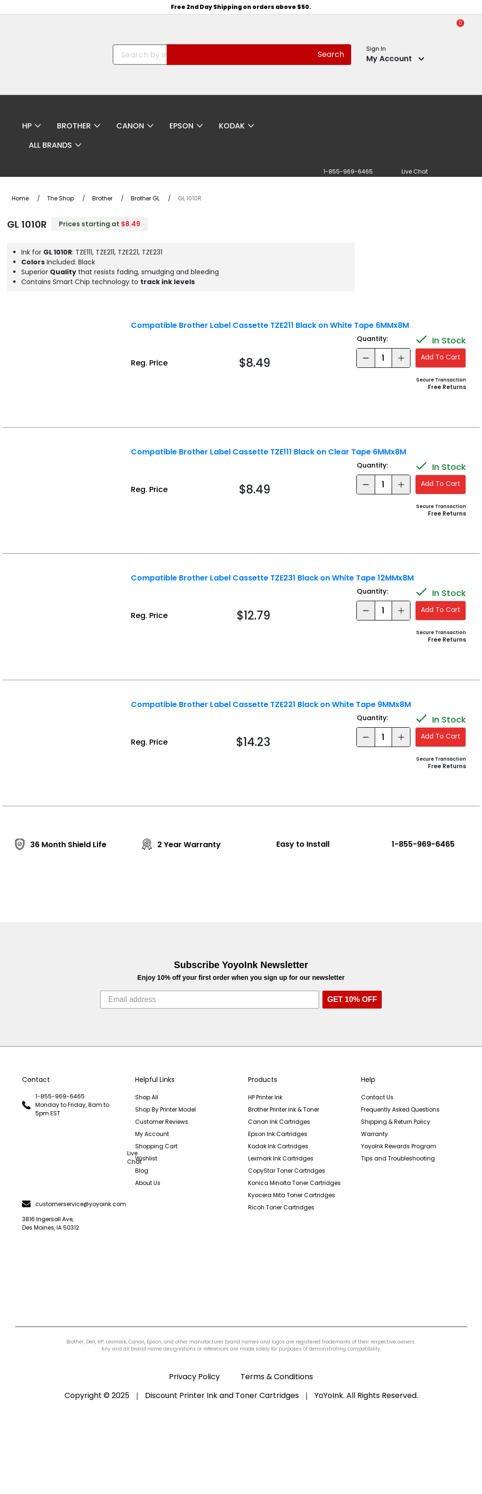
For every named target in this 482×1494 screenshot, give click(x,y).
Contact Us (377, 1097)
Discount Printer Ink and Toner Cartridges (222, 1395)
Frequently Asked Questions (400, 1109)
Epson (181, 125)
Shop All (146, 1097)
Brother (74, 125)
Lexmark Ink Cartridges (280, 1158)
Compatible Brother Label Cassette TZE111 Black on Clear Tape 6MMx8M (268, 451)
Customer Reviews (161, 1122)
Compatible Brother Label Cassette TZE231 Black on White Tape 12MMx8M (272, 577)
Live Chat (71, 1157)
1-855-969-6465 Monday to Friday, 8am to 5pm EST (65, 1104)
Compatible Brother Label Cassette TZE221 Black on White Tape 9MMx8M (271, 704)
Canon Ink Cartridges (279, 1122)
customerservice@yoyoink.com (71, 1204)
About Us (148, 1183)
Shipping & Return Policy (395, 1122)
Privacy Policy (194, 1376)
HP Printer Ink (265, 1097)
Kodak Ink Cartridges (278, 1146)
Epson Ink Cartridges (277, 1134)
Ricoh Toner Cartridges (281, 1207)
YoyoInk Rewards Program (398, 1146)
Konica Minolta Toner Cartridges (294, 1183)
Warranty (374, 1134)
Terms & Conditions (277, 1376)
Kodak (232, 125)
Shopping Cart (156, 1146)
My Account (152, 1134)
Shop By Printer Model (165, 1109)
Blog (141, 1171)
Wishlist (146, 1158)
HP (27, 125)
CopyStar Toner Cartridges (286, 1171)
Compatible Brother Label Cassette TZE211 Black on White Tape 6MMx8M (270, 325)
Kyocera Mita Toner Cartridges (291, 1195)
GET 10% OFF (352, 999)
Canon (130, 125)
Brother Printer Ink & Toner (283, 1109)
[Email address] (209, 1000)
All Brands (50, 145)
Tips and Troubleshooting (398, 1158)
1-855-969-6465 (423, 844)
